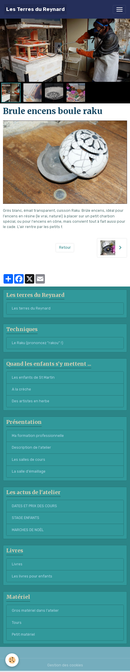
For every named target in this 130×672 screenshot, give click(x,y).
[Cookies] (12, 660)
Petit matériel (23, 634)
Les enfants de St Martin (33, 377)
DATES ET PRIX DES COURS (34, 506)
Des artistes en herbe (30, 401)
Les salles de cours (28, 460)
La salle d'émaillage (29, 471)
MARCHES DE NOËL (28, 530)
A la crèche (21, 389)
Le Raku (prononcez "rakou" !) (37, 343)
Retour (65, 247)
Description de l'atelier (31, 447)
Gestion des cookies (65, 665)
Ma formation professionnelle (38, 436)
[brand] (35, 9)
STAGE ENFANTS (25, 518)
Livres (17, 564)
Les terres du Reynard (31, 308)
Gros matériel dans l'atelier (35, 610)
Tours (17, 623)
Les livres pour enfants (32, 576)
